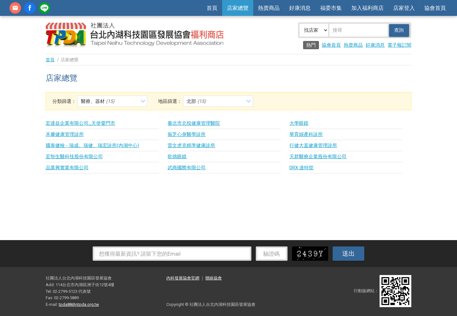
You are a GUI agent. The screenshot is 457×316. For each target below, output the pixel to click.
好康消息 (300, 8)
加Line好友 (44, 8)
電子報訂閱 (399, 45)
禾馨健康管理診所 (65, 134)
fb (30, 8)
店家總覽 (237, 8)
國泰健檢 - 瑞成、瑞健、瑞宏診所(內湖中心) (92, 145)
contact (15, 8)
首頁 (212, 8)
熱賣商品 (269, 8)
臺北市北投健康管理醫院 (194, 123)
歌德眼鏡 (177, 156)
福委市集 (331, 8)
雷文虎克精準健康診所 (191, 145)
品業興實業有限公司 (67, 168)
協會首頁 (435, 8)
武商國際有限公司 (187, 168)
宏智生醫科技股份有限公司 (74, 156)
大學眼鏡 (298, 123)
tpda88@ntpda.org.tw (79, 304)
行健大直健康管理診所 (313, 145)
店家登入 (404, 8)
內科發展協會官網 (182, 278)
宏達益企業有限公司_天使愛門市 (80, 123)
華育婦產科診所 (306, 134)
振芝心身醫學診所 (187, 134)
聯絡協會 (213, 278)
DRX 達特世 (301, 168)
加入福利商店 (367, 8)
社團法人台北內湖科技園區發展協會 (134, 35)
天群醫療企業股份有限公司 (318, 156)
